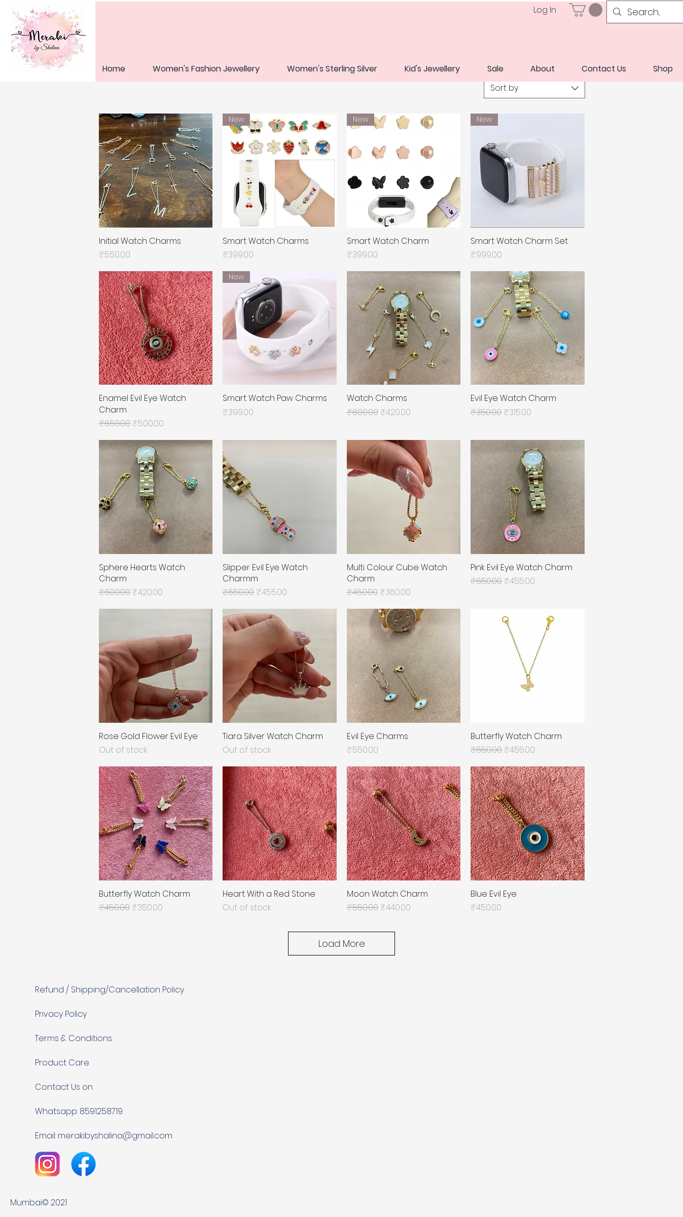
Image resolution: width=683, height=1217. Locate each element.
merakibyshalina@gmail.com (115, 1135)
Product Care (62, 1062)
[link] (585, 10)
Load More (341, 943)
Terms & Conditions (73, 1038)
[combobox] (534, 88)
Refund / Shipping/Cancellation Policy (109, 989)
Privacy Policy (61, 1014)
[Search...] (646, 12)
